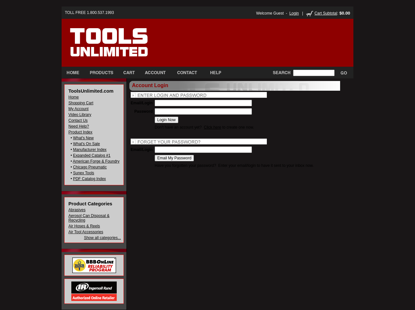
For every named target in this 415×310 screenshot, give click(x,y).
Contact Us (78, 120)
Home (73, 97)
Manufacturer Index (89, 149)
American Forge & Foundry (96, 161)
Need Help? (78, 126)
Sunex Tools (83, 173)
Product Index (80, 132)
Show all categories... (102, 237)
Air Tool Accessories (85, 232)
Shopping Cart (80, 103)
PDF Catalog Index (89, 179)
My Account (78, 109)
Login (294, 13)
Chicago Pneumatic (90, 167)
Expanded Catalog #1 (91, 155)
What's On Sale (86, 144)
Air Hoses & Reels (84, 226)
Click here (212, 127)
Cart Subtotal (325, 13)
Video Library (79, 114)
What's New (83, 138)
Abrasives (77, 210)
